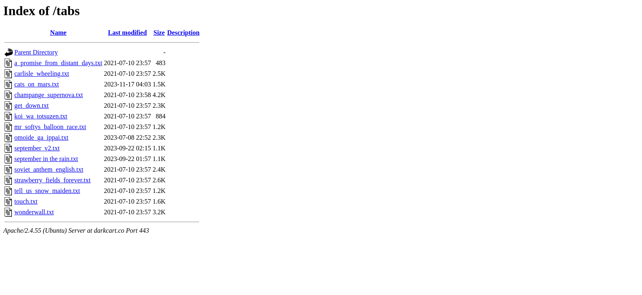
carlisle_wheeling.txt (41, 73)
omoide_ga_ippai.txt (41, 137)
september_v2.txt (37, 148)
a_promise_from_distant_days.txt (58, 62)
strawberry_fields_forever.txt (52, 180)
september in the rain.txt (46, 158)
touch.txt (25, 201)
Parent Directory (36, 52)
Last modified (127, 32)
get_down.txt (31, 105)
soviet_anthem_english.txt (48, 169)
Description (183, 32)
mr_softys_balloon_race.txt (50, 126)
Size (159, 32)
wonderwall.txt (34, 212)
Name (58, 32)
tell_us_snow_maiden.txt (47, 190)
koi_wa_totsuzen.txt (40, 116)
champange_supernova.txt (48, 94)
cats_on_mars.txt (36, 84)
